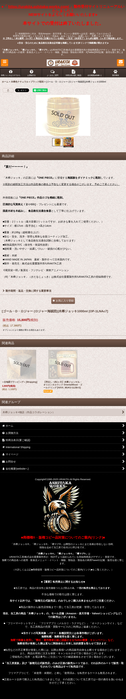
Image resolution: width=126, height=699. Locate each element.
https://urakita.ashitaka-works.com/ (39, 7)
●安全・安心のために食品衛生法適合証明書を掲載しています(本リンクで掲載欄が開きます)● (63, 43)
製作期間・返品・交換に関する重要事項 (27, 290)
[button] (4, 62)
